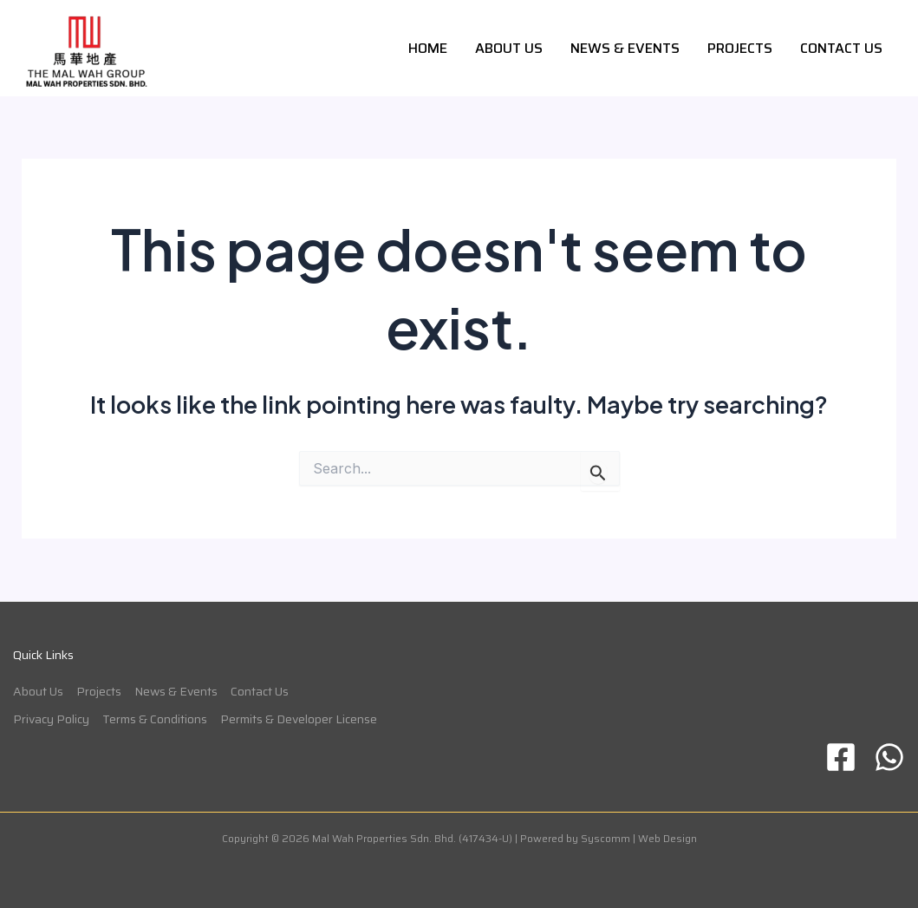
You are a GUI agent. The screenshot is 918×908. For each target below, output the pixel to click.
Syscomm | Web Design (639, 838)
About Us (509, 48)
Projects (739, 48)
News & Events (625, 48)
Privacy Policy (51, 718)
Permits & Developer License (298, 718)
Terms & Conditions (154, 718)
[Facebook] (840, 757)
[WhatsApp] (889, 757)
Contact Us (841, 48)
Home (427, 48)
